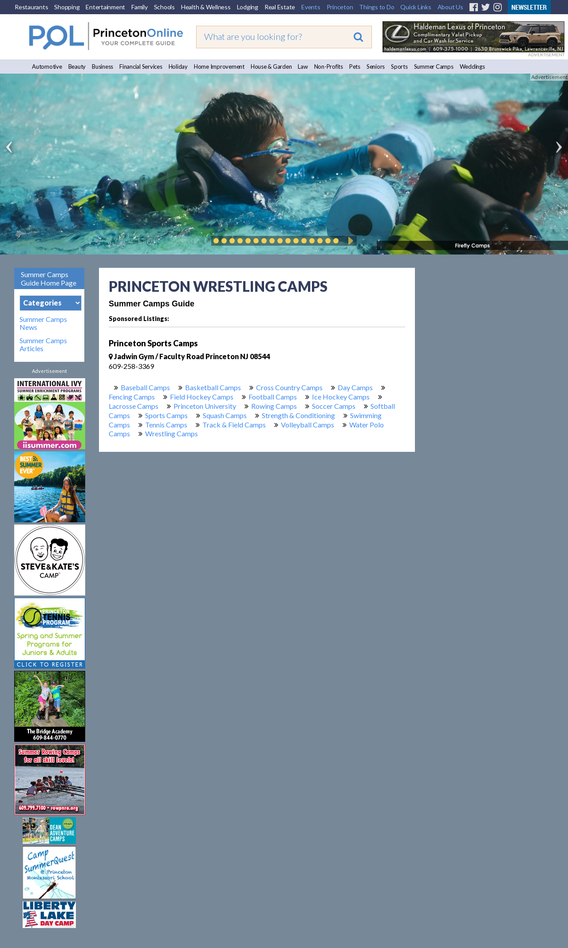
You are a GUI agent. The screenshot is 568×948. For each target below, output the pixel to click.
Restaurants (31, 7)
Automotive (47, 66)
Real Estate (279, 7)
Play (349, 241)
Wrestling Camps (171, 433)
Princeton (340, 7)
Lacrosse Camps (133, 406)
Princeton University (205, 406)
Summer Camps (434, 66)
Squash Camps (225, 415)
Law (303, 66)
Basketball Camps (213, 387)
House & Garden (271, 66)
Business (102, 66)
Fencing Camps (132, 396)
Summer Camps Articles (43, 345)
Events (310, 7)
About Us (450, 7)
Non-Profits (328, 66)
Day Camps (355, 387)
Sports (399, 66)
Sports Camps (166, 415)
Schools (164, 7)
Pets (354, 66)
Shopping (66, 7)
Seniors (376, 66)
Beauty (77, 66)
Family (139, 7)
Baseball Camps (145, 387)
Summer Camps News (43, 323)
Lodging (247, 7)
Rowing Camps (274, 406)
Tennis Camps (166, 424)
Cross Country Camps (289, 387)
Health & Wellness (206, 7)
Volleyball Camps (307, 424)
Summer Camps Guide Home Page (48, 278)
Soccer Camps (333, 406)
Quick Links (415, 7)
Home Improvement (219, 66)
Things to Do (376, 7)
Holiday (178, 66)
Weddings (472, 66)
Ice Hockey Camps (341, 396)
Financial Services (140, 66)
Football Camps (272, 396)
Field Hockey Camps (201, 396)
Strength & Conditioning (298, 415)
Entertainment (105, 7)
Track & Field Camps (234, 424)
